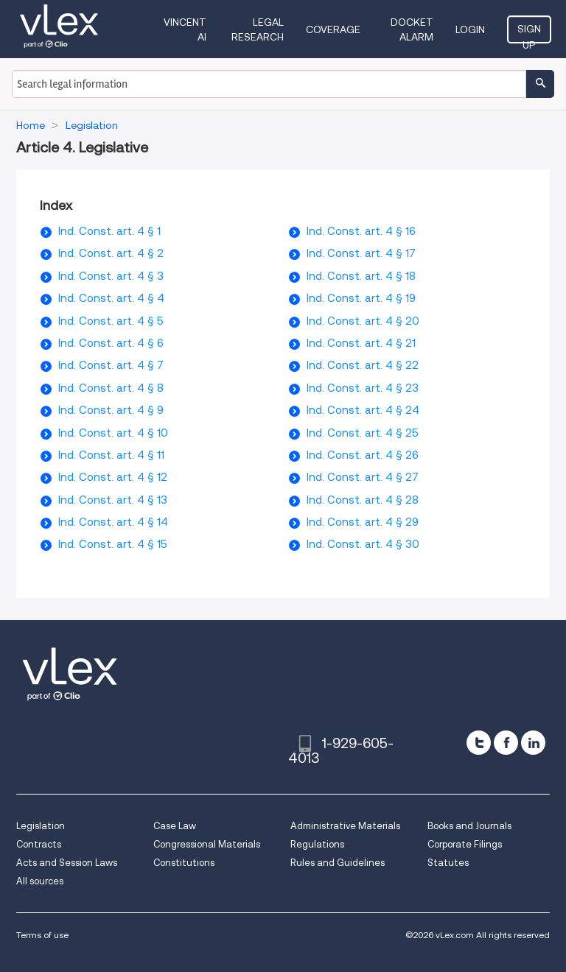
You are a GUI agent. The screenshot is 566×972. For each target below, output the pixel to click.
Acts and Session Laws (66, 862)
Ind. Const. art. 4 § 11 (111, 455)
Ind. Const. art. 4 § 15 (112, 544)
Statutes (448, 862)
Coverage (333, 29)
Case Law (174, 825)
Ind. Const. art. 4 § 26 (363, 455)
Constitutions (183, 862)
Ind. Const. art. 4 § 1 (109, 231)
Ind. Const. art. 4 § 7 (111, 365)
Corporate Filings (464, 844)
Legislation (40, 825)
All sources (39, 881)
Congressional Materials (206, 844)
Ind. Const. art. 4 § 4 (111, 298)
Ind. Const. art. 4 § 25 (363, 433)
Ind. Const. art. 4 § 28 (363, 500)
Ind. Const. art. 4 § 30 (363, 544)
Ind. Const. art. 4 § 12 (112, 477)
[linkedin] (533, 742)
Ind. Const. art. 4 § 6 (111, 343)
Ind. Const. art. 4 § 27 (363, 477)
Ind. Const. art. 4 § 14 (113, 522)
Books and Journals (469, 825)
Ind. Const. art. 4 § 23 (363, 388)
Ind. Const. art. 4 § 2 (111, 253)
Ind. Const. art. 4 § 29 (363, 522)
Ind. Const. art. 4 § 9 (111, 410)
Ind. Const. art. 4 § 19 (361, 298)
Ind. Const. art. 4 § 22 (363, 365)
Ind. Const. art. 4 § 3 (111, 276)
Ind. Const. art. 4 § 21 (361, 343)
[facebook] (506, 742)
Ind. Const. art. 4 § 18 (361, 276)
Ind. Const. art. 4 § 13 (112, 500)
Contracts (38, 844)
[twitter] (479, 742)
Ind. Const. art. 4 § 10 (113, 433)
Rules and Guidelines (337, 862)
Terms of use (42, 935)
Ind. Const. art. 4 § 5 (111, 321)
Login (470, 29)
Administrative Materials (345, 825)
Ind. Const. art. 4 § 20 (363, 321)
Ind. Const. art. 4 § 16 (361, 231)
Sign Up (529, 33)
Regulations (317, 844)
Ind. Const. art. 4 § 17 (361, 253)
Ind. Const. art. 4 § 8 (111, 388)
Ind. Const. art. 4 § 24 (363, 410)
